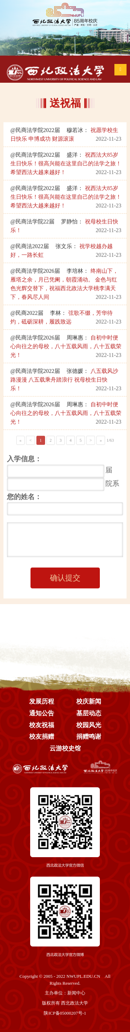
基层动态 (88, 713)
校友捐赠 (41, 736)
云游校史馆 (65, 748)
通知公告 (41, 713)
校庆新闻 (88, 701)
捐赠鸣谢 (88, 736)
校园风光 (88, 725)
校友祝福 (41, 725)
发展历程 (41, 701)
